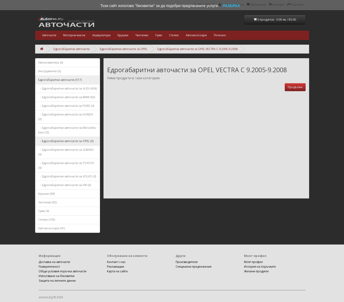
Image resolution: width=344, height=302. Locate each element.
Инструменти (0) (49, 71)
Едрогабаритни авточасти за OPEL (123, 49)
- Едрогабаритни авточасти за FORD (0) (66, 106)
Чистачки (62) (47, 202)
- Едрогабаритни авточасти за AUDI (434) (67, 88)
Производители (187, 262)
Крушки (123, 35)
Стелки (174, 35)
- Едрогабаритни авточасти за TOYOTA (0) (66, 165)
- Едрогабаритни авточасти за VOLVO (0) (67, 176)
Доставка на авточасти (54, 262)
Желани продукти (256, 271)
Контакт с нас (116, 262)
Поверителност (49, 267)
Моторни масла (74, 35)
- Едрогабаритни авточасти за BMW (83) (66, 97)
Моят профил (253, 262)
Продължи (295, 87)
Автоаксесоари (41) (51, 228)
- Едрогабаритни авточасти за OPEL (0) (65, 141)
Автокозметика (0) (50, 63)
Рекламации (115, 267)
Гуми (158, 35)
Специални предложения (193, 267)
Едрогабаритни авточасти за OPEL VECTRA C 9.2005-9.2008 (197, 49)
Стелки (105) (46, 220)
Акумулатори (101, 35)
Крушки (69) (46, 194)
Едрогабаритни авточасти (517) (60, 80)
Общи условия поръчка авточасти (62, 271)
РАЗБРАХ (231, 6)
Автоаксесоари (196, 35)
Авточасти (49, 35)
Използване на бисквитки (56, 276)
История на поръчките (260, 267)
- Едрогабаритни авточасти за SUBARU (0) (66, 152)
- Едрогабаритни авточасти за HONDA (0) (65, 116)
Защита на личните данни (57, 281)
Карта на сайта (117, 271)
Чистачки (141, 35)
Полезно (220, 35)
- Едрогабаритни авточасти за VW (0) (64, 185)
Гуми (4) (43, 211)
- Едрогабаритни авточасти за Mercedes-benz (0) (67, 130)
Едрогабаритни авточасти (71, 49)
